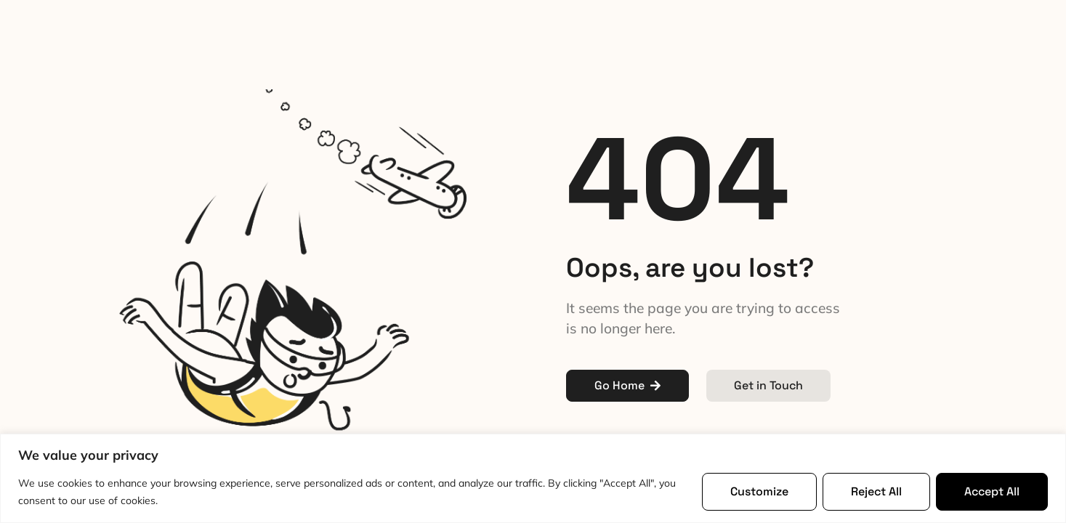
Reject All (876, 491)
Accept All (991, 491)
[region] (533, 478)
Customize (759, 491)
